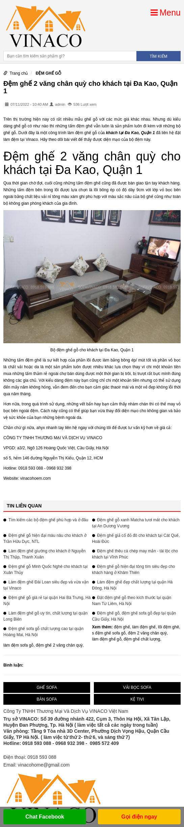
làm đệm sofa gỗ (18, 645)
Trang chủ (18, 73)
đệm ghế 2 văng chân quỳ (59, 645)
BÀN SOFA (47, 699)
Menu (166, 12)
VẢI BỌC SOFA (137, 687)
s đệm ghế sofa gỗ (109, 633)
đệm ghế (122, 627)
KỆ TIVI (137, 699)
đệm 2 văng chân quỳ (147, 633)
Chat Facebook (44, 817)
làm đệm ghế (144, 627)
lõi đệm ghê (168, 627)
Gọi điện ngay (139, 817)
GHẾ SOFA (46, 687)
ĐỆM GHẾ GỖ (48, 73)
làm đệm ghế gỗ (107, 639)
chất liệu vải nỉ (37, 196)
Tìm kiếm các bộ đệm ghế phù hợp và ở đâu (48, 520)
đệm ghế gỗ (86, 132)
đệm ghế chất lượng (142, 639)
